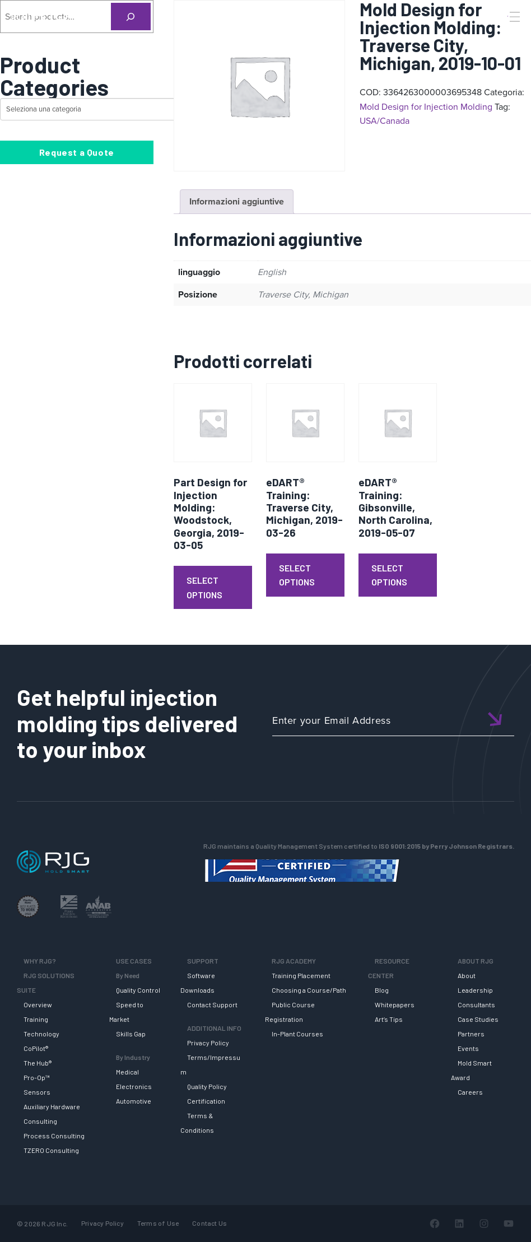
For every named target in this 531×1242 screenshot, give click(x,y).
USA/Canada (384, 120)
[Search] (499, 35)
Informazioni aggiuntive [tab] (236, 201)
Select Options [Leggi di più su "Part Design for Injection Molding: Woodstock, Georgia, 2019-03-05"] (204, 587)
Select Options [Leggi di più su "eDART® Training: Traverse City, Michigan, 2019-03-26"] (297, 575)
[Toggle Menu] (513, 17)
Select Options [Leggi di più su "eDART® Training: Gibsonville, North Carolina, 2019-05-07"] (389, 575)
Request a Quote (76, 152)
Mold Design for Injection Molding (426, 106)
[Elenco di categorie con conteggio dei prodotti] (98, 109)
